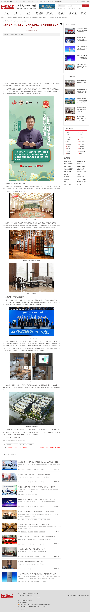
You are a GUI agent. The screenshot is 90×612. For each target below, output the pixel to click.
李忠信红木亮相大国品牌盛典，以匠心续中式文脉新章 (34, 474)
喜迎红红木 (82, 151)
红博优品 (66, 174)
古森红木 (81, 137)
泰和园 (68, 139)
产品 (33, 1)
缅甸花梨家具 (67, 166)
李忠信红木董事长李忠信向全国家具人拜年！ (31, 561)
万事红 (68, 146)
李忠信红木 (82, 132)
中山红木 (21, 8)
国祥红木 (82, 141)
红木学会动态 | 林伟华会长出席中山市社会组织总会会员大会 (82, 30)
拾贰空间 (73, 8)
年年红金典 (69, 137)
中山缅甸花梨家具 (81, 179)
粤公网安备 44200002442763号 (25, 604)
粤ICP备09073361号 (46, 604)
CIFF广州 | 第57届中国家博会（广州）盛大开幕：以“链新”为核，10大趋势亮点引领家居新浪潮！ (82, 68)
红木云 (83, 13)
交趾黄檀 (79, 184)
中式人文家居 (67, 184)
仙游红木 (30, 8)
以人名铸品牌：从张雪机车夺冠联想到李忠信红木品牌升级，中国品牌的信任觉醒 (42, 462)
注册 (77, 1)
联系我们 (78, 595)
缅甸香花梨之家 (81, 161)
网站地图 (83, 595)
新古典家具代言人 (35, 469)
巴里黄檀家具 (9, 17)
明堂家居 (82, 148)
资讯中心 (16, 21)
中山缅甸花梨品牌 (68, 169)
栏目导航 (82, 1)
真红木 (41, 469)
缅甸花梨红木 (67, 171)
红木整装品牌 (42, 531)
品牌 (24, 1)
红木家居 (50, 13)
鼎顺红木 (64, 8)
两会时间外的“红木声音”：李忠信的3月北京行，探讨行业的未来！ (37, 512)
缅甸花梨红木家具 (81, 182)
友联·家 (81, 153)
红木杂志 (39, 13)
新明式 (66, 182)
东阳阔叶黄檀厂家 (51, 17)
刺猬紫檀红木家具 (81, 171)
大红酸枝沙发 (67, 161)
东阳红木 (26, 8)
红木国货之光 (67, 179)
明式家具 (79, 174)
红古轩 (81, 134)
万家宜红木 (79, 8)
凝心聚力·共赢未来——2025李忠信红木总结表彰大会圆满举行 (36, 536)
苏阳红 (69, 8)
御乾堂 (68, 141)
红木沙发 (20, 17)
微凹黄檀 (59, 17)
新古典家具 (9, 444)
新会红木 (35, 8)
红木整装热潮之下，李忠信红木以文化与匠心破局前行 (34, 524)
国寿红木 (69, 151)
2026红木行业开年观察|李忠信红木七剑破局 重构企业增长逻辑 (36, 499)
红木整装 (36, 531)
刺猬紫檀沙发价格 (68, 164)
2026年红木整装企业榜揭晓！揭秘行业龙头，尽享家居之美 (81, 118)
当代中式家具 (22, 444)
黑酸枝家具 (64, 17)
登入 (74, 1)
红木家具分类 (58, 1)
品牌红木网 (10, 1)
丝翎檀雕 (15, 17)
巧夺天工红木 (69, 132)
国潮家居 (66, 176)
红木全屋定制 (26, 17)
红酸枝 (45, 17)
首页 (16, 1)
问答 (45, 1)
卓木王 (68, 134)
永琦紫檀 (81, 139)
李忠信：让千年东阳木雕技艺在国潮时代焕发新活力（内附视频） (37, 487)
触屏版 (21, 609)
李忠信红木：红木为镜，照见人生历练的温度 (31, 549)
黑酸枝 (40, 17)
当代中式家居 (34, 494)
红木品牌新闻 (23, 21)
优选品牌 (29, 1)
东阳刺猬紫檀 (80, 176)
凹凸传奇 (69, 148)
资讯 (20, 1)
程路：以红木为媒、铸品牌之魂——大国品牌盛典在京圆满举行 (82, 48)
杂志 (37, 1)
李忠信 (15, 444)
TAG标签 (87, 595)
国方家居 (69, 144)
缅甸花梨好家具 (81, 166)
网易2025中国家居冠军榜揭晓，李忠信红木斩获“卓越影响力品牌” (37, 574)
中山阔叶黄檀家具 (34, 17)
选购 (41, 1)
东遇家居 (82, 146)
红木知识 (61, 13)
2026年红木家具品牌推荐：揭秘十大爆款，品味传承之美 (82, 109)
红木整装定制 (24, 531)
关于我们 (74, 595)
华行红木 (82, 144)
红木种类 (72, 13)
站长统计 (45, 606)
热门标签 (50, 1)
